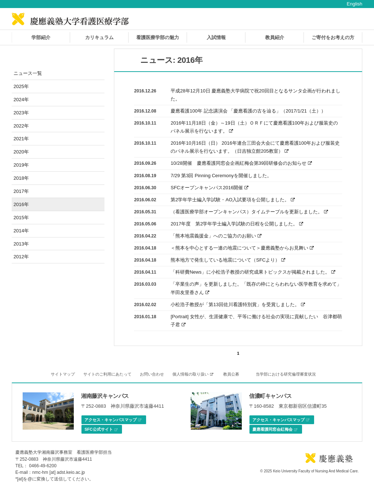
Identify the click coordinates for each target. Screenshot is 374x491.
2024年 (21, 99)
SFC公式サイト (100, 430)
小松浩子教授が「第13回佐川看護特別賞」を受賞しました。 (238, 304)
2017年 (21, 191)
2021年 (21, 138)
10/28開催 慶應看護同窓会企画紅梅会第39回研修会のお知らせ (241, 163)
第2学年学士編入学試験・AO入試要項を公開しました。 (233, 199)
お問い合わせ (152, 374)
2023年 (21, 112)
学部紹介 (40, 37)
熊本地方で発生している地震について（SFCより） (228, 260)
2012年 (21, 256)
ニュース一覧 (28, 73)
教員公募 (231, 374)
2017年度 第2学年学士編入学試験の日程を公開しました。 (237, 224)
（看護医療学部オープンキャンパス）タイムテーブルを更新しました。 (249, 211)
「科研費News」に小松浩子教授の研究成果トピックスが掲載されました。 (253, 272)
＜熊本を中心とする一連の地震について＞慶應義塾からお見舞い (242, 248)
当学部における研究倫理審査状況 (286, 374)
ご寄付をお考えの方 (333, 37)
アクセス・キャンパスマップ (112, 420)
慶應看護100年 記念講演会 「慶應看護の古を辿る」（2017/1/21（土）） (248, 111)
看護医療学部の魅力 (157, 37)
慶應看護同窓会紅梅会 (274, 430)
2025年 (21, 86)
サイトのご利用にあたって (107, 374)
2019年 (21, 165)
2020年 (21, 152)
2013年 (21, 244)
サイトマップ (63, 374)
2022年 (21, 126)
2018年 (21, 178)
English (354, 4)
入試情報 (216, 37)
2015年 (21, 217)
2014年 (21, 230)
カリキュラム (99, 37)
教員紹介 (274, 37)
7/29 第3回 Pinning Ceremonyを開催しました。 (221, 175)
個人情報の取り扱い (192, 374)
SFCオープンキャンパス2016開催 (209, 187)
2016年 (21, 204)
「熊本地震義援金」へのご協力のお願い (216, 236)
